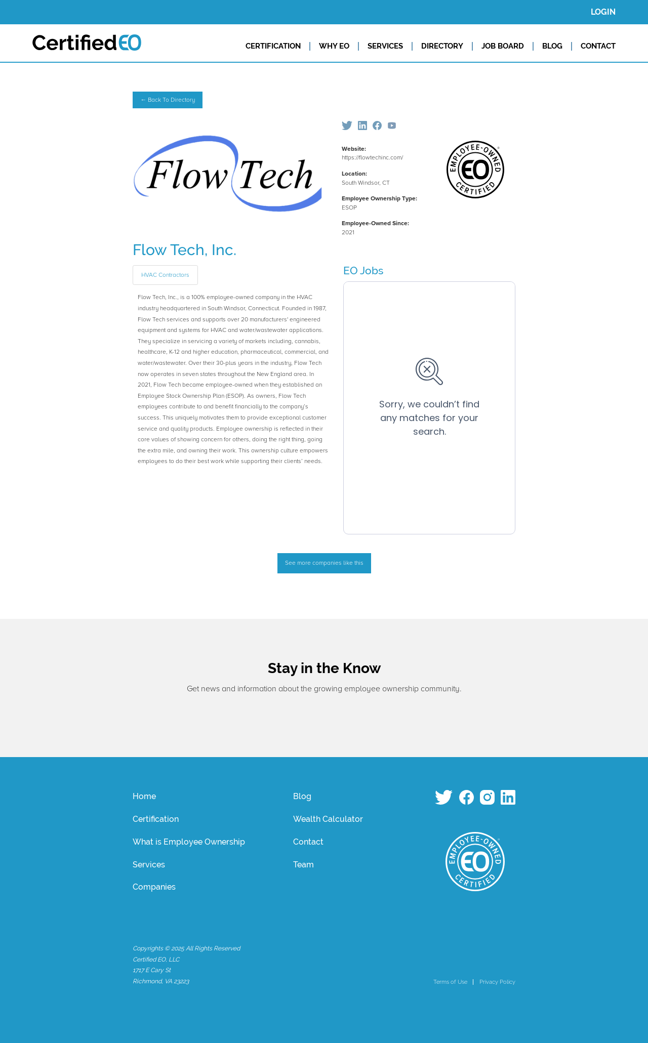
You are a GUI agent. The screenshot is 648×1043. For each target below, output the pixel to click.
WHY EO (334, 46)
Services (149, 864)
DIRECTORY (442, 46)
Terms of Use (450, 981)
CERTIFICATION (273, 46)
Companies (154, 887)
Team (303, 864)
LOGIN (603, 12)
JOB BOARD (502, 46)
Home (144, 796)
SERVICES (385, 46)
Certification (156, 819)
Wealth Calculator (328, 819)
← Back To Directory (167, 100)
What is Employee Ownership (189, 842)
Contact (308, 842)
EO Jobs (363, 270)
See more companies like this (324, 563)
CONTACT (598, 46)
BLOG (552, 46)
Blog (302, 796)
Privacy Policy (497, 981)
